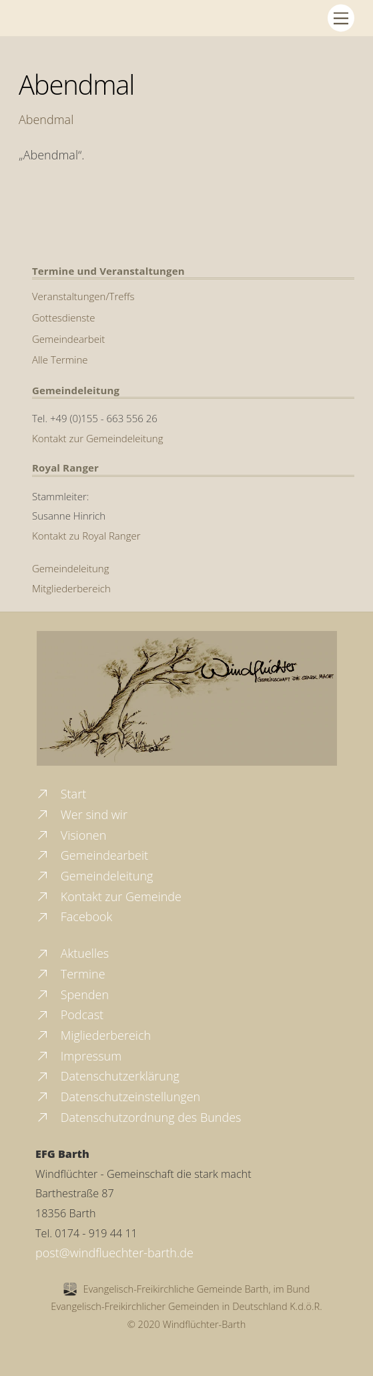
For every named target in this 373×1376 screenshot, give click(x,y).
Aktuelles (72, 953)
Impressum (78, 1056)
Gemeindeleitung (70, 568)
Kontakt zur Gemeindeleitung (97, 438)
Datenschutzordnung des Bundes (138, 1117)
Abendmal (76, 84)
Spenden (72, 994)
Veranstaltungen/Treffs (83, 296)
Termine (70, 974)
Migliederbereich (93, 1035)
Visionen (70, 835)
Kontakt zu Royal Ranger (86, 535)
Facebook (73, 916)
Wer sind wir (81, 814)
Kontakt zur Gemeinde (108, 896)
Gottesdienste (63, 317)
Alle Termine (60, 359)
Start (60, 794)
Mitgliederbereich (71, 588)
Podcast (69, 1014)
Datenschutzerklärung (107, 1076)
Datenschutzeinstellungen (117, 1097)
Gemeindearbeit (68, 339)
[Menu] (341, 17)
